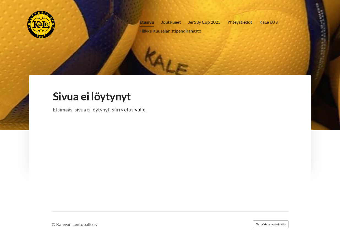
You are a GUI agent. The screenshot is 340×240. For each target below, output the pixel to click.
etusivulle (134, 109)
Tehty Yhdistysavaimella (270, 224)
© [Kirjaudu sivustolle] (54, 224)
